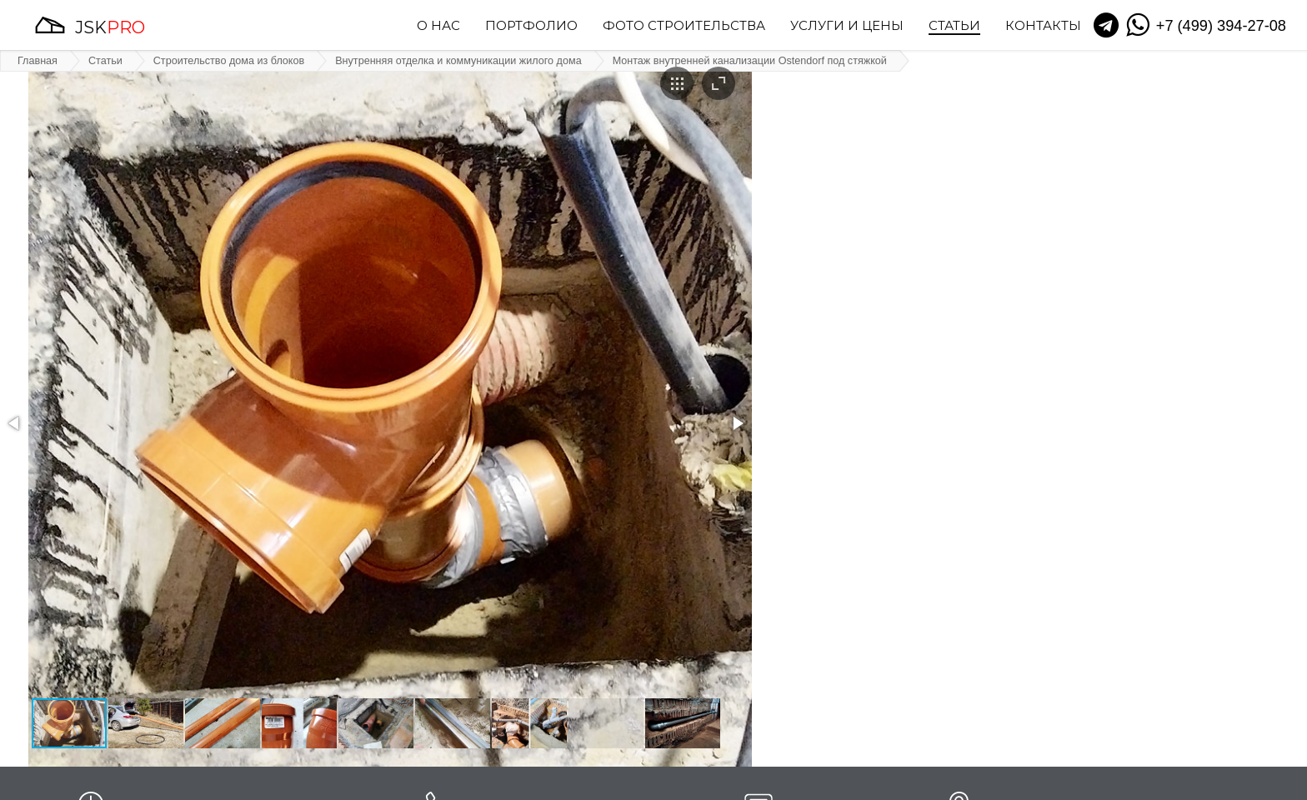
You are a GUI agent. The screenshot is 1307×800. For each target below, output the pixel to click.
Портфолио (531, 26)
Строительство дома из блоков (228, 61)
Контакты (1043, 26)
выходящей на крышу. (915, 568)
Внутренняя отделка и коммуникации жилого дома (458, 61)
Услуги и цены (847, 26)
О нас (438, 26)
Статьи (954, 26)
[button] (15, 423)
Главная (38, 61)
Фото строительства (684, 26)
